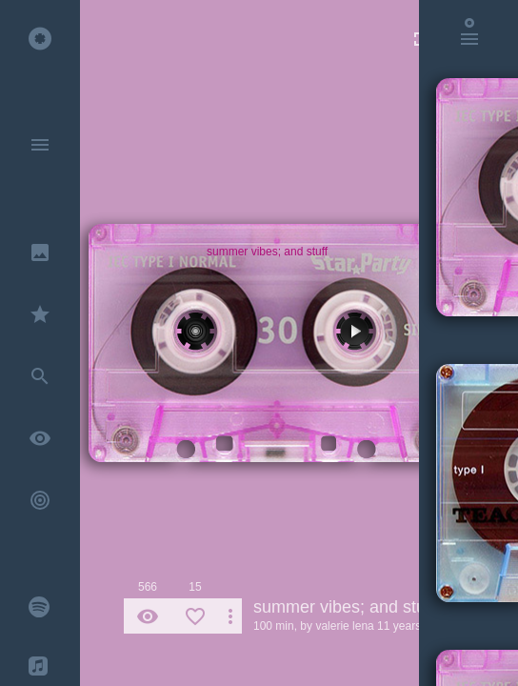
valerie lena (344, 626)
